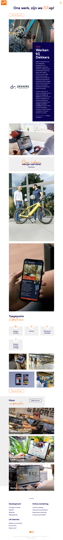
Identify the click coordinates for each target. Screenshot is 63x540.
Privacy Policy (12, 525)
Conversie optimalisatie (39, 514)
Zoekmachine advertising (39, 512)
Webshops (12, 512)
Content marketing (37, 507)
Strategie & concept (14, 507)
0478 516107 (44, 536)
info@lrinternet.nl (31, 538)
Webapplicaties (13, 514)
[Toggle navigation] (60, 3)
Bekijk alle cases (35, 400)
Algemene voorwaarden (15, 523)
